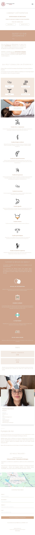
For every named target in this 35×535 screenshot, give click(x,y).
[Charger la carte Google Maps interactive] (17, 479)
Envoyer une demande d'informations (17, 517)
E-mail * (2, 510)
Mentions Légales (17, 530)
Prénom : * (3, 494)
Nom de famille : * (4, 499)
